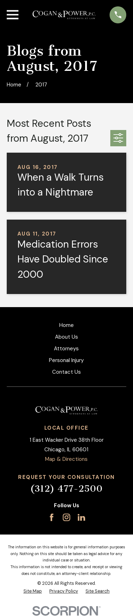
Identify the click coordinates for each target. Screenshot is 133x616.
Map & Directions (66, 459)
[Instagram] (66, 517)
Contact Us (66, 371)
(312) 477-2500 (66, 488)
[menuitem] (32, 591)
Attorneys (66, 348)
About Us (66, 336)
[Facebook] (51, 517)
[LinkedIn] (81, 517)
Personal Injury (66, 360)
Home (66, 325)
